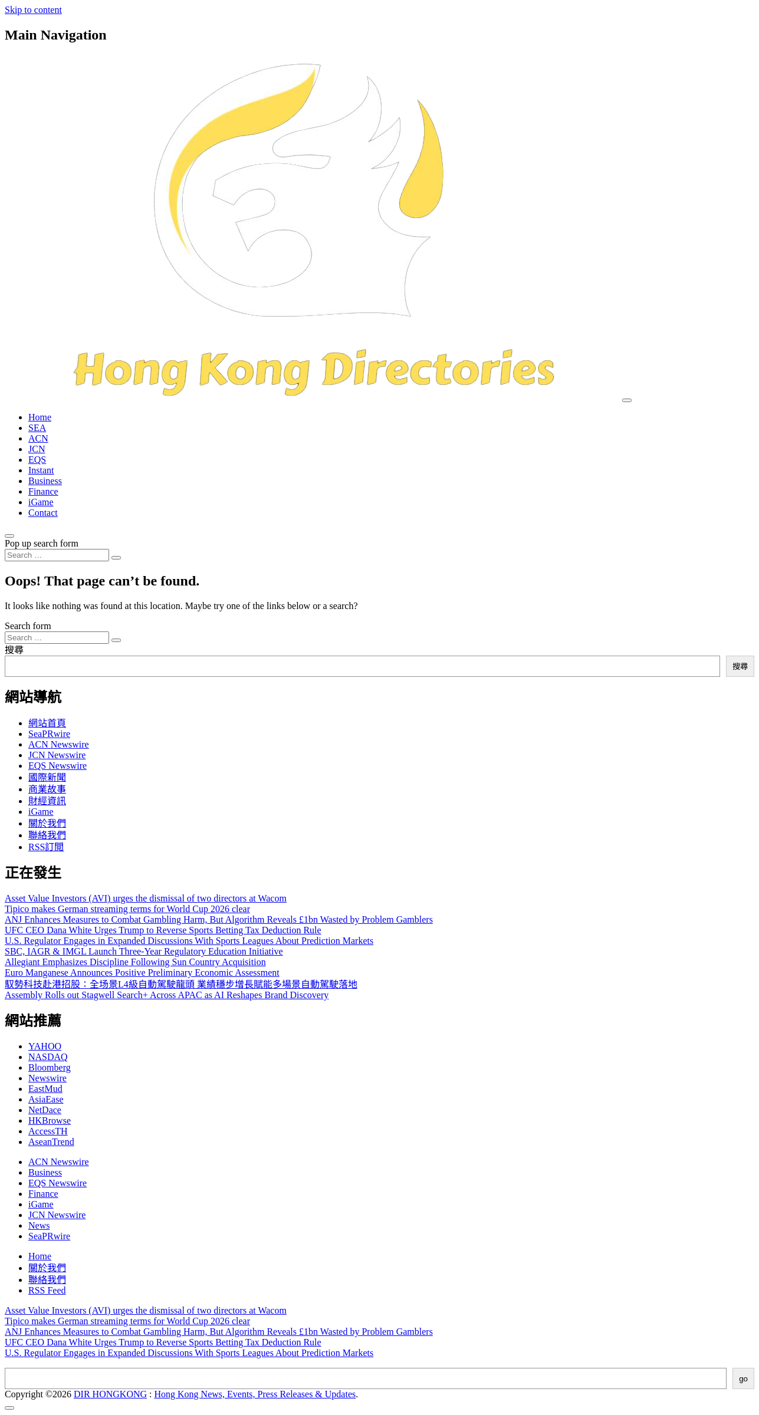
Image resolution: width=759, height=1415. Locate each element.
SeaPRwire (49, 734)
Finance (43, 491)
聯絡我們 (47, 835)
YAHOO (44, 1046)
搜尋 (14, 650)
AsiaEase (46, 1099)
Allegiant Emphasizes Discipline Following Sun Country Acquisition (135, 962)
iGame (41, 502)
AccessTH (48, 1131)
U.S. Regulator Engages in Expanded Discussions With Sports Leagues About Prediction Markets (189, 941)
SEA (37, 428)
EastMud (45, 1089)
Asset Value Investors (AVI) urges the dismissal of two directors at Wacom (146, 898)
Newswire (47, 1078)
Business (45, 481)
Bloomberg (49, 1067)
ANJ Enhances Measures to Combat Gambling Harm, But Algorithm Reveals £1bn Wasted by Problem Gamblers (219, 919)
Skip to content (33, 10)
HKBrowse (49, 1120)
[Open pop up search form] (9, 536)
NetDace (44, 1110)
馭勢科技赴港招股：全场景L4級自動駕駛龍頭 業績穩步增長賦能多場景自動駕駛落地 (181, 984)
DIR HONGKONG (110, 1394)
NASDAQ (48, 1057)
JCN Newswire (57, 755)
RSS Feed (47, 1290)
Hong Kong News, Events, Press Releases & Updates (255, 1394)
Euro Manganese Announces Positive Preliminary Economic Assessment (142, 973)
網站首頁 (47, 723)
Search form (28, 626)
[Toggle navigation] (627, 400)
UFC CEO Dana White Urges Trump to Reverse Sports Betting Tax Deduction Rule (163, 930)
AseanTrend (51, 1142)
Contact (43, 513)
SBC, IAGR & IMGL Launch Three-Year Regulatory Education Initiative (144, 951)
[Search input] (57, 555)
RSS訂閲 (46, 847)
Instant (41, 470)
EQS (37, 460)
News (39, 1225)
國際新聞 (47, 777)
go (743, 1378)
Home (39, 417)
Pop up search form (41, 543)
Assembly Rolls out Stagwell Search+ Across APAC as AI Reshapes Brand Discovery (166, 995)
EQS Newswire (57, 766)
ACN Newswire (58, 744)
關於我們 (47, 823)
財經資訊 (47, 801)
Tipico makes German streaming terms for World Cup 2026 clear (127, 909)
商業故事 (47, 789)
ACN (38, 438)
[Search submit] (116, 558)
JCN (36, 449)
